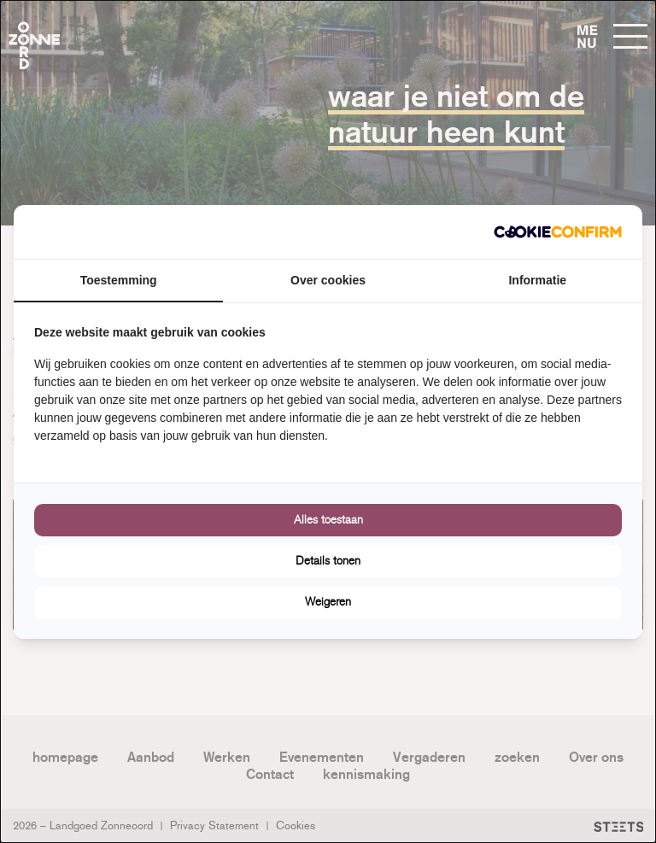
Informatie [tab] (537, 280)
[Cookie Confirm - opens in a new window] (558, 231)
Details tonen (328, 560)
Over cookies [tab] (328, 280)
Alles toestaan (328, 519)
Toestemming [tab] (118, 280)
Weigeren (328, 601)
